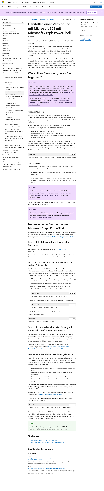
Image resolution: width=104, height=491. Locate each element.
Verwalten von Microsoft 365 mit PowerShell (44, 440)
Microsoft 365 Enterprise (47, 19)
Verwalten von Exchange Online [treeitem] (13, 126)
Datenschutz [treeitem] (6, 50)
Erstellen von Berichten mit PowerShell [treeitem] (13, 107)
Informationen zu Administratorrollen (40, 217)
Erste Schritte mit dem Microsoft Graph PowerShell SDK (47, 442)
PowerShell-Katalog (60, 249)
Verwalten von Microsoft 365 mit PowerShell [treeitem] (13, 79)
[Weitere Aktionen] (74, 19)
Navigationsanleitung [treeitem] (8, 166)
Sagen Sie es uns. (91, 12)
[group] (52, 157)
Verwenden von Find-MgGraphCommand (50, 394)
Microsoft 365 (36, 19)
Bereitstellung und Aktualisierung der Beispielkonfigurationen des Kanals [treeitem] (12, 69)
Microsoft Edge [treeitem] (7, 65)
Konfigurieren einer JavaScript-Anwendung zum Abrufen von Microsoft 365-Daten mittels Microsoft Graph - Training (52, 458)
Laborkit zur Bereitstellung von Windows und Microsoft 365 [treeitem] (11, 151)
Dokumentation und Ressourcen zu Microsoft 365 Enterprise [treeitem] (12, 30)
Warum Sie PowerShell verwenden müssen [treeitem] (15, 88)
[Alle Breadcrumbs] (29, 19)
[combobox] (13, 22)
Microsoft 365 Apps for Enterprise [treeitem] (12, 58)
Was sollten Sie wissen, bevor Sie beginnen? (89, 23)
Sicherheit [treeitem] (6, 48)
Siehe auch (84, 30)
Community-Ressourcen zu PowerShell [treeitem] (13, 116)
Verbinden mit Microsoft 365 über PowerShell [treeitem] (13, 93)
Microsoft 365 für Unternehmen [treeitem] (11, 169)
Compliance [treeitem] (6, 45)
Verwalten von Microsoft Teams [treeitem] (13, 143)
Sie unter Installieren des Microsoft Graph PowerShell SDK (57, 237)
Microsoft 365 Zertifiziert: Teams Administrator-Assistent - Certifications (47, 468)
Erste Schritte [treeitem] (9, 85)
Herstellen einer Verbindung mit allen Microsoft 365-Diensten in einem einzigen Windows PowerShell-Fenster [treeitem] (14, 100)
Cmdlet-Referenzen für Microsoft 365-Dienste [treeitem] (14, 111)
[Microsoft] (3, 2)
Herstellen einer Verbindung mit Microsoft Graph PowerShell (89, 27)
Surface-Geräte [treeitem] (7, 61)
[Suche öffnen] (94, 2)
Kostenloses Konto (96, 7)
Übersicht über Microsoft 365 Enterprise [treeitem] (11, 34)
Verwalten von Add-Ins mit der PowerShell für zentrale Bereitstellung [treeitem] (14, 146)
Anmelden (99, 2)
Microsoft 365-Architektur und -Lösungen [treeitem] (11, 158)
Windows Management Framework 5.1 (46, 195)
